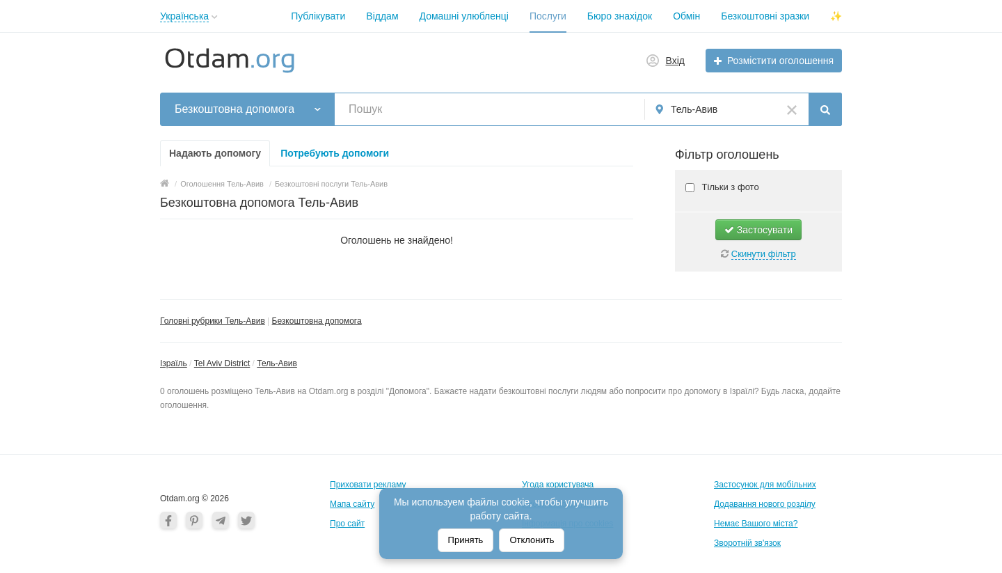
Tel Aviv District (222, 363)
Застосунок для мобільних (765, 484)
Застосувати (758, 229)
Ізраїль (173, 363)
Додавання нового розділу (765, 504)
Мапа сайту (352, 504)
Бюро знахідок (619, 16)
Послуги (548, 16)
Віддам (382, 16)
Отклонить (531, 540)
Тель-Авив (277, 363)
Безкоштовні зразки (765, 16)
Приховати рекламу (368, 484)
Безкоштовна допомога (317, 321)
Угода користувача (558, 484)
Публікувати (318, 16)
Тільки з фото (729, 187)
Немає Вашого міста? (755, 523)
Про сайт (347, 523)
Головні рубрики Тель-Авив (212, 321)
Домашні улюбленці (464, 16)
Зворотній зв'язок (747, 543)
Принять (466, 540)
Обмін (686, 16)
